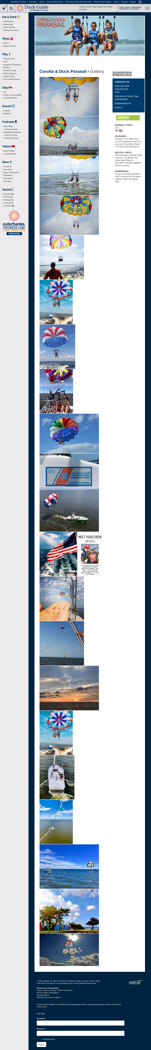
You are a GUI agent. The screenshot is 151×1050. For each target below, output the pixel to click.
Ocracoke (124, 2)
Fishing (7, 67)
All (5, 92)
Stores (6, 43)
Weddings (8, 175)
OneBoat (52, 1004)
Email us (119, 107)
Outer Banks (33, 2)
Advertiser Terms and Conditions (48, 997)
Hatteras (116, 2)
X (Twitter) (9, 206)
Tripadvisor (124, 74)
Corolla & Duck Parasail (63, 71)
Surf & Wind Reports (12, 79)
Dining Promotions (11, 30)
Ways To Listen (11, 135)
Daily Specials (9, 27)
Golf (5, 62)
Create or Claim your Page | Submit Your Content (55, 990)
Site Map (7, 181)
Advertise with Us (43, 995)
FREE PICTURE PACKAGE (128, 118)
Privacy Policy (95, 981)
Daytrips (133, 2)
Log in (41, 1044)
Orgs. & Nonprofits (11, 172)
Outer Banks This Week (18, 2)
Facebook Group (12, 138)
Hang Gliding (9, 76)
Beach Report (9, 151)
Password (41, 1029)
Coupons (7, 166)
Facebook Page (12, 129)
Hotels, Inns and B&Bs (13, 95)
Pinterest (8, 203)
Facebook (8, 194)
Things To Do (9, 59)
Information (8, 178)
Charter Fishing (10, 70)
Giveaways (8, 169)
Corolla (41, 2)
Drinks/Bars (8, 24)
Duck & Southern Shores (55, 2)
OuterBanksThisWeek (12, 132)
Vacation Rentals (10, 98)
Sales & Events (10, 46)
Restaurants (9, 21)
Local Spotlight (10, 154)
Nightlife (7, 114)
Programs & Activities (12, 65)
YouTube (8, 197)
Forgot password (49, 1039)
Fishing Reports (10, 73)
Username (41, 1018)
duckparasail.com (123, 103)
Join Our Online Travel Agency (48, 993)
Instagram (9, 200)
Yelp (129, 74)
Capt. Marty (8, 126)
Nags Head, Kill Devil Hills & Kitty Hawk (78, 2)
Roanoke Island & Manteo (102, 2)
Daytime (7, 111)
